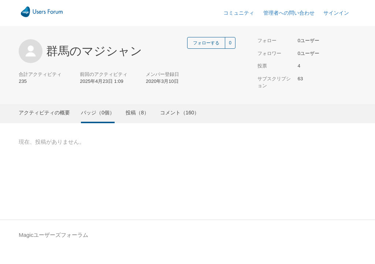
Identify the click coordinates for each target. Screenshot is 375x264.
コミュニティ (238, 13)
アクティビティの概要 (44, 112)
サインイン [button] (336, 13)
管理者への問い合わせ (289, 13)
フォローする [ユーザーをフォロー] (206, 42)
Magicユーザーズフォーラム (53, 235)
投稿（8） (137, 112)
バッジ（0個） (98, 112)
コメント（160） (179, 112)
